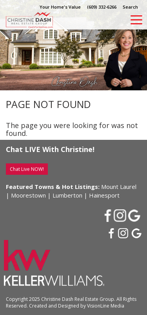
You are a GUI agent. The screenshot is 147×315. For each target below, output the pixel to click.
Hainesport (104, 195)
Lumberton (67, 195)
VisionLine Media (105, 305)
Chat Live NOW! (27, 169)
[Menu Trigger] (136, 20)
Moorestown (28, 195)
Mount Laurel (118, 186)
